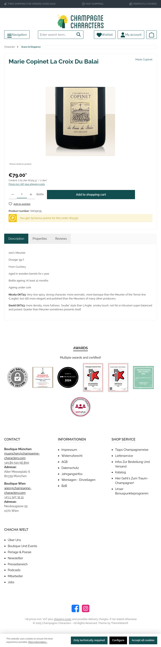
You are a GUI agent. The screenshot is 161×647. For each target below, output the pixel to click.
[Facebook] (75, 608)
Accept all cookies (143, 640)
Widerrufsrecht (71, 455)
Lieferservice (124, 455)
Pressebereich (18, 564)
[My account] (131, 34)
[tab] (16, 239)
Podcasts (14, 570)
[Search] (78, 35)
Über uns (14, 540)
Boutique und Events (22, 546)
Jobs (11, 582)
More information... (37, 642)
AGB (64, 462)
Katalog (120, 472)
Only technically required (89, 640)
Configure (118, 640)
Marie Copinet (143, 59)
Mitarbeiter (15, 576)
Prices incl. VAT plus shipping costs (27, 184)
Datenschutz (70, 468)
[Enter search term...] (56, 35)
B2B (64, 486)
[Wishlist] (104, 34)
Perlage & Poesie (19, 552)
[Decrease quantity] (13, 194)
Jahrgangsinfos (71, 474)
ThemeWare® (119, 623)
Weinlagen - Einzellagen (78, 479)
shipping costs (62, 619)
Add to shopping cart (91, 194)
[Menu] (17, 34)
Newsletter (15, 558)
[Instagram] (85, 608)
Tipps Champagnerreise (131, 449)
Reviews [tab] (61, 238)
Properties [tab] (39, 238)
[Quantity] (22, 194)
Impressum (69, 449)
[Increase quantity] (31, 194)
